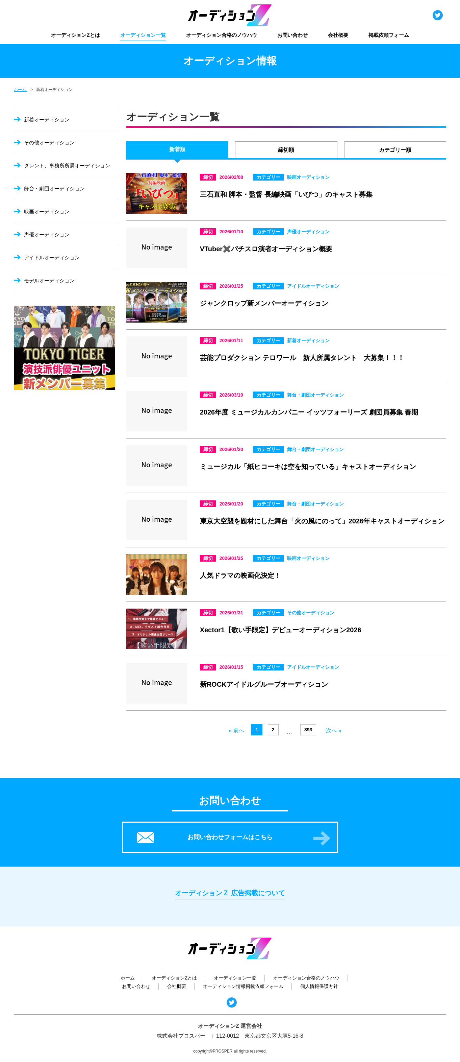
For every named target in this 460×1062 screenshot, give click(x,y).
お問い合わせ (292, 35)
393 (308, 729)
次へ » (333, 730)
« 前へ (236, 730)
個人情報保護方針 (319, 986)
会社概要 (338, 35)
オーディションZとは (75, 35)
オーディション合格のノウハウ (221, 35)
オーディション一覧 (143, 35)
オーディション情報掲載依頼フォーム (243, 986)
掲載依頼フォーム (388, 35)
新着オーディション (47, 119)
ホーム (128, 978)
